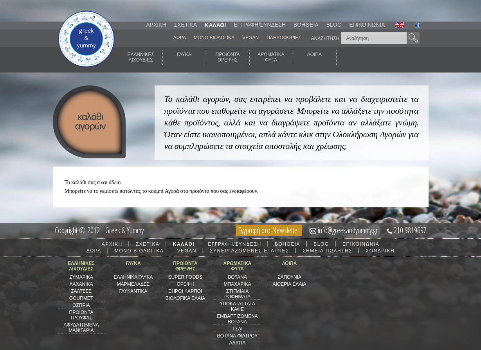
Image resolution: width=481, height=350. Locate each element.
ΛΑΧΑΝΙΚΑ (81, 284)
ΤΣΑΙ (237, 329)
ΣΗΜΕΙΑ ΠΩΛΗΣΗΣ (327, 251)
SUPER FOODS (185, 277)
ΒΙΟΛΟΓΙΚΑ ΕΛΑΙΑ (185, 298)
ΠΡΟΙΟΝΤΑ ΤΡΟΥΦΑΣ (81, 315)
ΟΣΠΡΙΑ (81, 305)
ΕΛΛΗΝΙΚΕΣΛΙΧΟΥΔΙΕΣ (140, 57)
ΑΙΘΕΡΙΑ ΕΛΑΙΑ (289, 284)
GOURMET (81, 298)
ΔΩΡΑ (179, 37)
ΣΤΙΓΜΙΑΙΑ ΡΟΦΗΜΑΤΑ (237, 293)
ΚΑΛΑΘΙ (215, 25)
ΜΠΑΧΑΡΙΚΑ (237, 284)
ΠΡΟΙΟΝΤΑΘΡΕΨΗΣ (228, 57)
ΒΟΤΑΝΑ (237, 277)
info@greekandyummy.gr (348, 230)
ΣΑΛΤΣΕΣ (81, 291)
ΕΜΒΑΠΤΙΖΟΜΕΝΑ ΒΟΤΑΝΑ (237, 319)
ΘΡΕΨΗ (185, 284)
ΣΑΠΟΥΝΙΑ (289, 277)
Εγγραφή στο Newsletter (268, 230)
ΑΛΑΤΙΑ (237, 343)
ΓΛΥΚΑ (184, 57)
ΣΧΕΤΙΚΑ (185, 25)
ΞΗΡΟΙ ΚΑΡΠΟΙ (185, 291)
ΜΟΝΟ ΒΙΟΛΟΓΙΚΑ (214, 37)
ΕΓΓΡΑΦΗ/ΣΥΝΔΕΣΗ (260, 25)
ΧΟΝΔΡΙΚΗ (380, 251)
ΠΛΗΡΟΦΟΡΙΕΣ (284, 37)
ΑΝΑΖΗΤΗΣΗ (325, 38)
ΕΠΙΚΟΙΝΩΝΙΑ (367, 25)
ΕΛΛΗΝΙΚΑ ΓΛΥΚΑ (133, 277)
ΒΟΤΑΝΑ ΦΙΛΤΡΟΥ (237, 336)
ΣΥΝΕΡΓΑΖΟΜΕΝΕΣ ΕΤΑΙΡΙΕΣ (249, 251)
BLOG (334, 25)
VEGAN (250, 37)
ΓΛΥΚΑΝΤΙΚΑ (133, 291)
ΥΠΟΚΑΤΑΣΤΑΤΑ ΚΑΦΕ (237, 306)
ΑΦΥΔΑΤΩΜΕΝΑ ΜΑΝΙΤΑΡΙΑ (81, 327)
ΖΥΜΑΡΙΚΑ (81, 277)
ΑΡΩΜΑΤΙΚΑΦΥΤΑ (271, 57)
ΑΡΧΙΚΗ (156, 25)
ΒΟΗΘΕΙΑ (306, 25)
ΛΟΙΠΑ (314, 57)
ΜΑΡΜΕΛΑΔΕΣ (133, 284)
